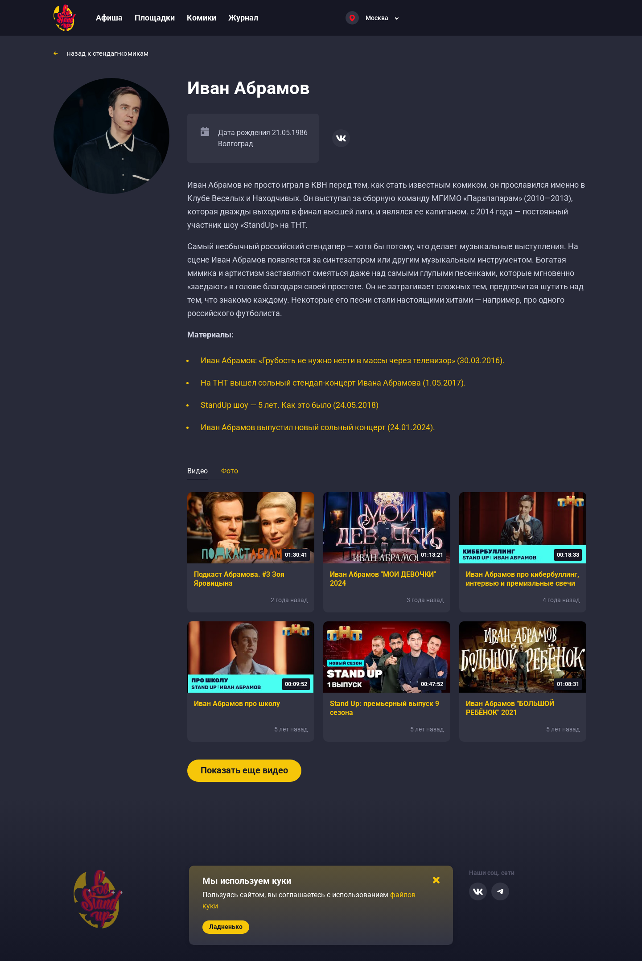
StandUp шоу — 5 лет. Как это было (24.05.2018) (290, 405)
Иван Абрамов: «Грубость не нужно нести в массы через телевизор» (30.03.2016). (353, 360)
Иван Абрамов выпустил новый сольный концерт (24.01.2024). (318, 427)
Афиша (109, 17)
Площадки (155, 17)
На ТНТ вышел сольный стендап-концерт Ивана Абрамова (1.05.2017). (333, 382)
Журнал (243, 17)
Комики (201, 17)
